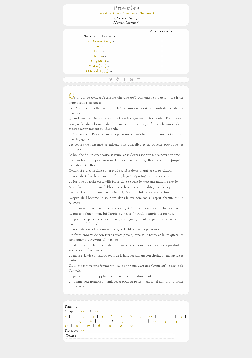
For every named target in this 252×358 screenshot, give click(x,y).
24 (175, 321)
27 (88, 326)
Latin (97, 51)
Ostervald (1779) (97, 71)
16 (90, 321)
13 (181, 316)
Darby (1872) (97, 61)
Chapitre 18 (146, 13)
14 (70, 321)
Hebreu (98, 56)
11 (161, 316)
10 (150, 316)
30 (120, 326)
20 (133, 321)
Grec (97, 46)
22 (154, 321)
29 (110, 326)
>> (96, 311)
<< (83, 311)
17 (101, 321)
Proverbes (128, 13)
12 (170, 316)
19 (122, 321)
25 (66, 326)
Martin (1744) (97, 66)
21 (143, 321)
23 (164, 321)
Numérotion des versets (99, 36)
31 (131, 326)
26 (77, 326)
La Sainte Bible (108, 13)
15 (80, 321)
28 (99, 326)
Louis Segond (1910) (98, 41)
